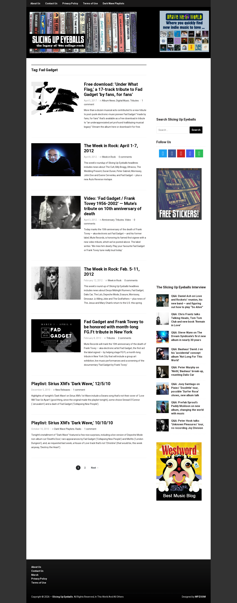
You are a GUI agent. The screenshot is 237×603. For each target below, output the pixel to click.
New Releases (62, 389)
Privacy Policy (70, 3)
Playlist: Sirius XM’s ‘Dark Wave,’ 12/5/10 (70, 383)
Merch (34, 575)
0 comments (125, 157)
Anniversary (108, 220)
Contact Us (51, 3)
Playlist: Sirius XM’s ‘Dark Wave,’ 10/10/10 (72, 422)
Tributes (134, 100)
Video (128, 220)
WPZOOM (200, 596)
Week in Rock (109, 157)
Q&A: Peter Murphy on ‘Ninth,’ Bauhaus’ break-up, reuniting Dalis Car (187, 371)
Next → (95, 467)
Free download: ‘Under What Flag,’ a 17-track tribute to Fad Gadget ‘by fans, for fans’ (113, 89)
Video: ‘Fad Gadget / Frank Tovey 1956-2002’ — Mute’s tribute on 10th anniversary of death (113, 206)
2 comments (124, 338)
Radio (78, 429)
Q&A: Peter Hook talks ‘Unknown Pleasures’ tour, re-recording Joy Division (187, 424)
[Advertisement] (181, 83)
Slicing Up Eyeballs (62, 596)
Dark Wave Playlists (113, 3)
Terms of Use (90, 3)
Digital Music (122, 100)
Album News (108, 100)
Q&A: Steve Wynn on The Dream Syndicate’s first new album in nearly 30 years (188, 336)
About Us (35, 3)
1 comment (79, 389)
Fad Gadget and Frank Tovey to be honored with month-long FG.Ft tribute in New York (113, 326)
